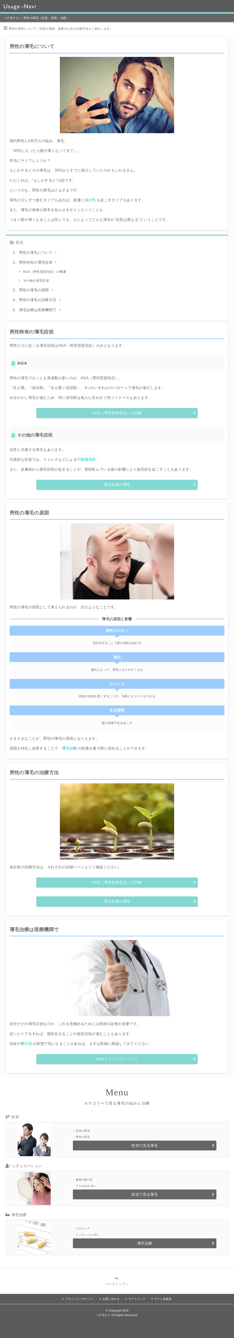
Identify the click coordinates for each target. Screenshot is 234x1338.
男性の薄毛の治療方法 (37, 300)
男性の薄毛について (36, 252)
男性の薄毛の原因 (34, 290)
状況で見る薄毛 (144, 1194)
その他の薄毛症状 (36, 280)
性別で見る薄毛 (144, 1145)
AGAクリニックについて (117, 1059)
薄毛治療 (69, 748)
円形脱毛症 (86, 459)
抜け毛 (90, 200)
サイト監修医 (162, 1299)
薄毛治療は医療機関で (37, 310)
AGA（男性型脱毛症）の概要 (44, 271)
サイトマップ (136, 1299)
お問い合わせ (111, 1299)
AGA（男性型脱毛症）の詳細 (116, 413)
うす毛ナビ (11, 18)
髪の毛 (26, 1044)
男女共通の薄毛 (117, 485)
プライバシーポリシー (79, 1299)
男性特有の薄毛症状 (36, 262)
